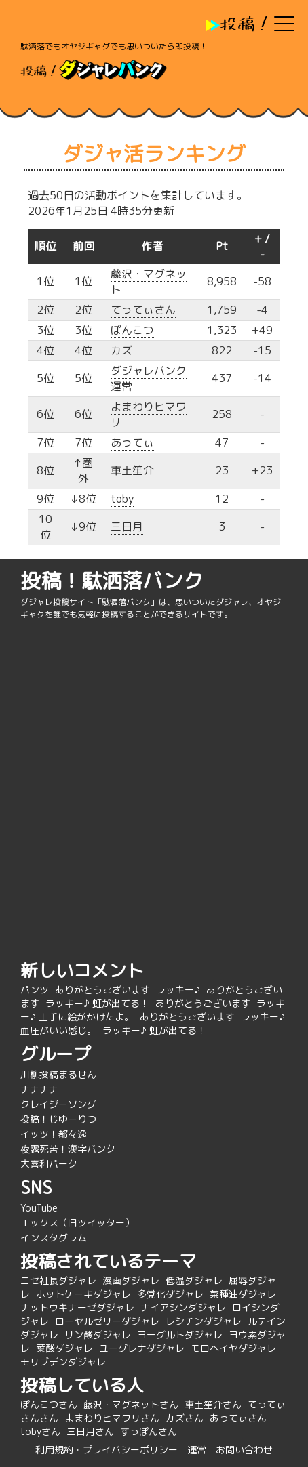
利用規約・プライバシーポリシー (106, 1449)
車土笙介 (132, 470)
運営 (196, 1449)
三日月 (127, 526)
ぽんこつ (132, 330)
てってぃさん (143, 309)
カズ (121, 350)
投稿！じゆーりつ (58, 1119)
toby (122, 498)
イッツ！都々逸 (53, 1134)
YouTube (39, 1207)
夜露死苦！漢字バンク (67, 1148)
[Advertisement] (154, 788)
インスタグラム (53, 1237)
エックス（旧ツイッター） (77, 1222)
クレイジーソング (58, 1104)
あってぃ (132, 442)
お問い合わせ (244, 1449)
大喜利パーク (48, 1163)
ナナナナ (39, 1089)
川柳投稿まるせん (58, 1074)
